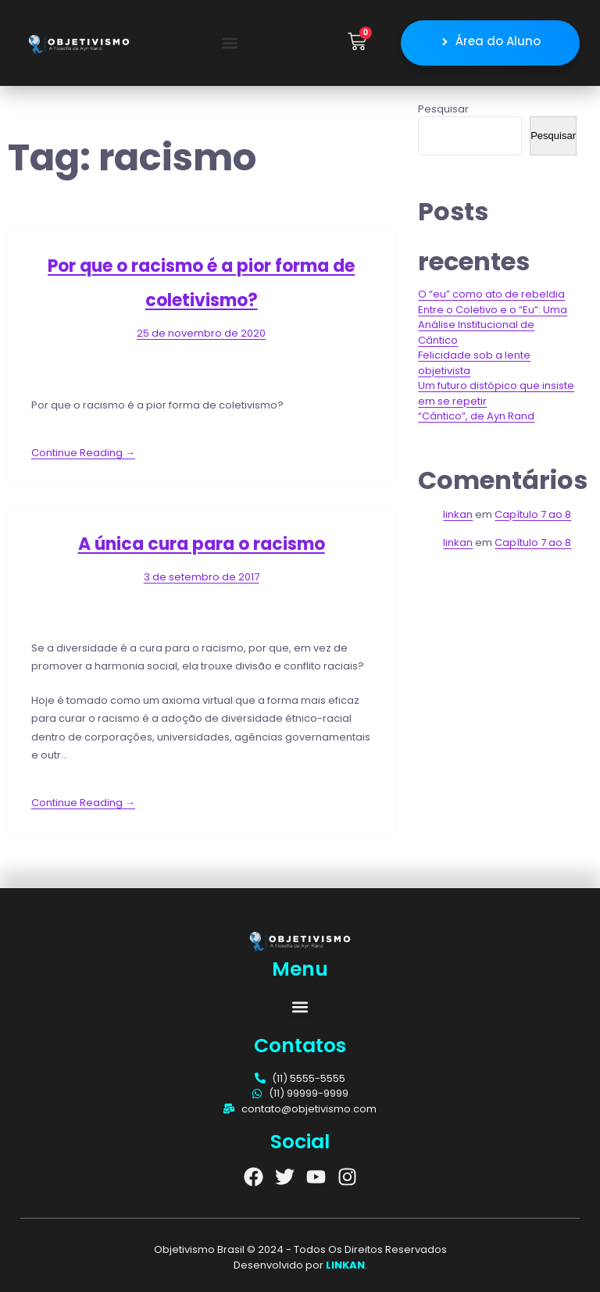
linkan (458, 513)
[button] (230, 42)
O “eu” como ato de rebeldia (491, 294)
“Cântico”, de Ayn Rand (476, 416)
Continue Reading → (83, 451)
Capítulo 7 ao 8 (533, 513)
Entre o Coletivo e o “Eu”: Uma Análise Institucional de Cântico (492, 324)
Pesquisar (443, 108)
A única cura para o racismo (201, 543)
